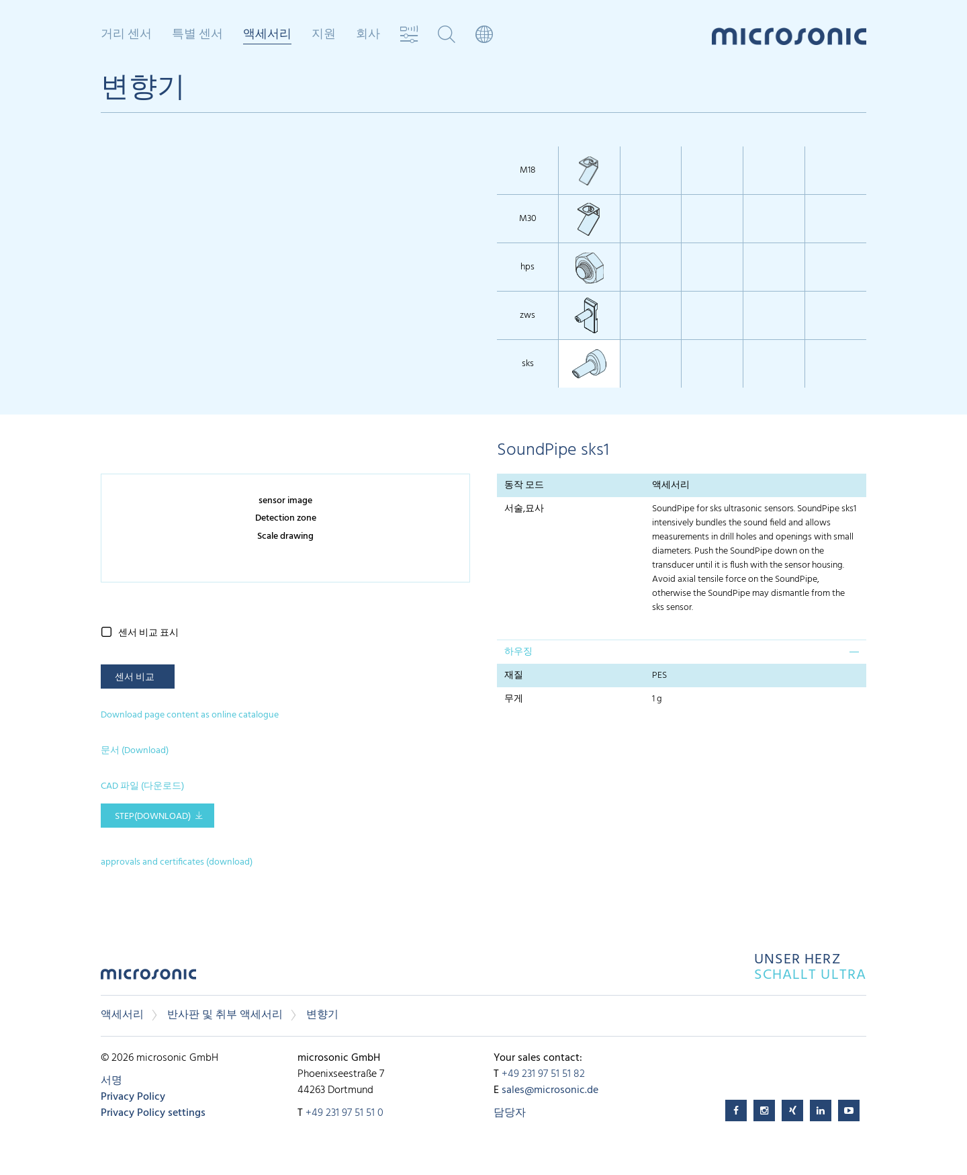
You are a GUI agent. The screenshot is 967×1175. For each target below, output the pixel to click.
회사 (368, 35)
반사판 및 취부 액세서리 (225, 1015)
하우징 (518, 652)
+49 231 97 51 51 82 (543, 1074)
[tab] (681, 652)
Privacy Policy (133, 1097)
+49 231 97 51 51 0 (344, 1113)
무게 (513, 699)
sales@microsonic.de (550, 1090)
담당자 (510, 1113)
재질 (513, 675)
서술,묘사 (524, 509)
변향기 (322, 1015)
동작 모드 (524, 485)
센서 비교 (134, 677)
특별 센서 (197, 35)
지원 (324, 35)
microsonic (148, 978)
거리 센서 (126, 35)
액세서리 (267, 35)
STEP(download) (153, 816)
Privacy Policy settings (153, 1113)
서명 (111, 1081)
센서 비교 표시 (148, 633)
